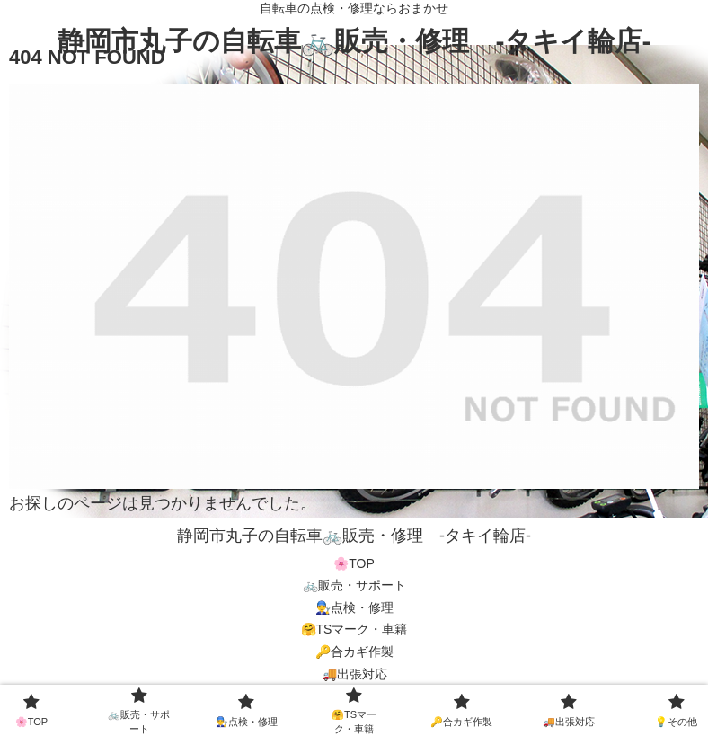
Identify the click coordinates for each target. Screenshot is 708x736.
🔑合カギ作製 (354, 651)
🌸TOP (354, 563)
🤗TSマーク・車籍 (354, 629)
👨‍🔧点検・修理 (354, 607)
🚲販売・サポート (354, 585)
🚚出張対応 (354, 674)
